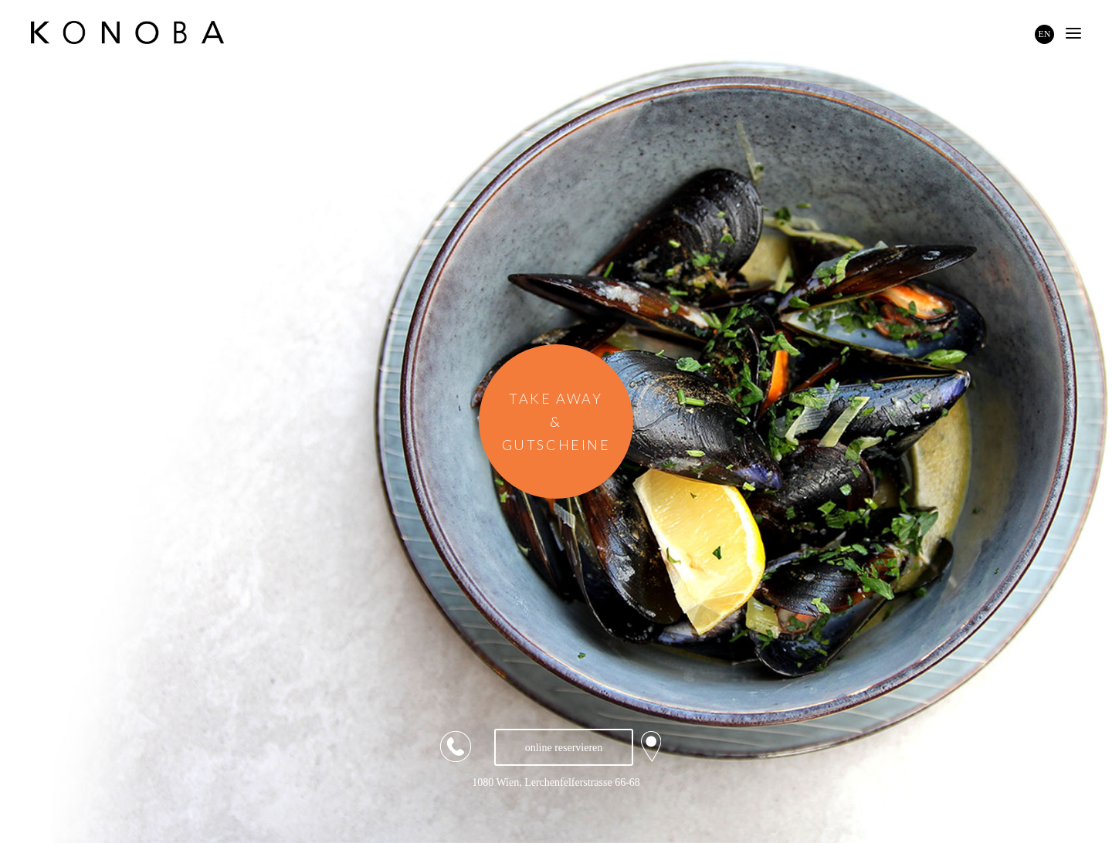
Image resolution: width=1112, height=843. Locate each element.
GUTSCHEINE (556, 444)
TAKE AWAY (555, 398)
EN (1045, 34)
